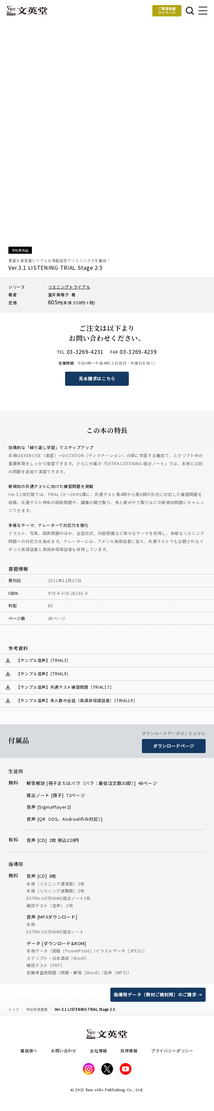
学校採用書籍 (37, 1009)
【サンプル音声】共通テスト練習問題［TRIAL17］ (65, 687)
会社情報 (98, 1050)
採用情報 (129, 1050)
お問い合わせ (63, 1050)
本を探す (190, 11)
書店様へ (29, 1050)
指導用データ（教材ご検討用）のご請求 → (158, 994)
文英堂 (27, 10)
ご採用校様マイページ (167, 10)
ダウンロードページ (173, 746)
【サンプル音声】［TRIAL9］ (43, 673)
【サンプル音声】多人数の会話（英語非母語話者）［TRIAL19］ (76, 700)
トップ (13, 1009)
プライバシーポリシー (172, 1050)
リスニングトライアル (69, 287)
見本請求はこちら (97, 378)
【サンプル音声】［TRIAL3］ (43, 660)
